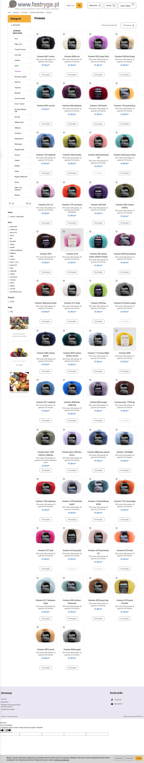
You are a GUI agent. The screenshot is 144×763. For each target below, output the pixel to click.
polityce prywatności (62, 760)
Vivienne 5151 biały (72, 303)
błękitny (12, 253)
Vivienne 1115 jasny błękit (98, 353)
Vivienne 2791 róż (45, 204)
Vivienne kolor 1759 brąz (125, 402)
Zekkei (17, 160)
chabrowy (12, 230)
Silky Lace (18, 44)
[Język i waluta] (127, 5)
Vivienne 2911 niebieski (45, 402)
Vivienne (18, 71)
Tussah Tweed (20, 50)
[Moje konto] (95, 5)
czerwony (12, 277)
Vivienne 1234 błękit (124, 452)
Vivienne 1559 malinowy (46, 501)
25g (10, 312)
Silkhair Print (19, 122)
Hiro (16, 39)
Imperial (18, 88)
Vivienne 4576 (45, 254)
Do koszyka (46, 75)
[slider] (9, 206)
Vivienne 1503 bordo (98, 105)
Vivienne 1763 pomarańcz (124, 105)
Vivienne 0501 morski (46, 105)
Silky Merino (19, 139)
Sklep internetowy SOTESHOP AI (133, 716)
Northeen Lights (20, 77)
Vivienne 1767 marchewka (124, 501)
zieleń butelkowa (15, 250)
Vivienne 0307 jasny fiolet (98, 56)
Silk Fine (18, 82)
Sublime (18, 60)
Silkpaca (18, 128)
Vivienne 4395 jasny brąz (98, 600)
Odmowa (129, 758)
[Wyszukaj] (79, 5)
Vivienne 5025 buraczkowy (125, 254)
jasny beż (12, 265)
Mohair (17, 195)
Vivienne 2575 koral (125, 550)
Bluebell (17, 93)
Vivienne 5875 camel (45, 649)
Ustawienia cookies (8, 709)
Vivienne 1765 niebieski (45, 154)
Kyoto (17, 182)
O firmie (4, 699)
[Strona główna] (33, 5)
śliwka (11, 286)
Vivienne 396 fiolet (98, 204)
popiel (11, 247)
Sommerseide (20, 98)
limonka (12, 241)
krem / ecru (13, 262)
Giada (17, 171)
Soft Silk (18, 55)
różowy (11, 280)
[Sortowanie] (128, 25)
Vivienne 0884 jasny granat (98, 452)
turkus (11, 274)
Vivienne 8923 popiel (98, 402)
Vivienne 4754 (72, 254)
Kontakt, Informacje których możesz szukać (11, 705)
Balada (17, 166)
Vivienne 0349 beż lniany (125, 56)
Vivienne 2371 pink (45, 550)
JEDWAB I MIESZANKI (17, 32)
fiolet (11, 283)
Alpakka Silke (19, 150)
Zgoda (138, 758)
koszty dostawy (12, 716)
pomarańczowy (15, 292)
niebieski (12, 271)
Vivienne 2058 (124, 353)
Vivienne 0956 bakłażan (72, 105)
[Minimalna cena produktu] (10, 203)
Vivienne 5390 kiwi (98, 303)
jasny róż (12, 232)
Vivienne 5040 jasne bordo (46, 303)
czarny (11, 259)
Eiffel (16, 66)
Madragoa (18, 144)
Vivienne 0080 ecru (72, 56)
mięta (11, 244)
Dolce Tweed (19, 104)
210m (11, 302)
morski (11, 289)
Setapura (18, 133)
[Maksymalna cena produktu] (27, 203)
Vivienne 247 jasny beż (72, 550)
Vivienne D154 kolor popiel (125, 303)
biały (10, 256)
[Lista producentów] (110, 25)
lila (10, 238)
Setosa (17, 155)
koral (11, 236)
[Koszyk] (110, 5)
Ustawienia (119, 758)
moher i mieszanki (16, 217)
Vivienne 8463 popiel (72, 649)
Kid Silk (17, 117)
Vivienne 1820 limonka (72, 154)
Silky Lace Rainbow (18, 189)
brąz (10, 268)
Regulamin (5, 702)
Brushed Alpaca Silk (20, 110)
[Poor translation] (8, 731)
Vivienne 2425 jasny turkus (125, 154)
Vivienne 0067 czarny (45, 56)
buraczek (12, 227)
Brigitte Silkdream (21, 177)
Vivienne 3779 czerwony (72, 204)
